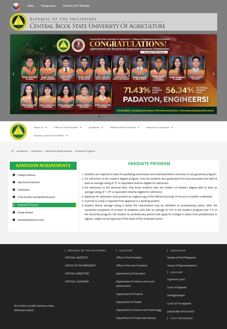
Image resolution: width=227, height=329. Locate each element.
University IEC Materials (76, 5)
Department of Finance (129, 294)
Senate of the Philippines (181, 257)
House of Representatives (182, 265)
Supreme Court (176, 279)
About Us (40, 127)
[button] (99, 116)
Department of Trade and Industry (136, 318)
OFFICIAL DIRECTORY (77, 273)
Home (30, 5)
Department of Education (130, 273)
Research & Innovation (159, 127)
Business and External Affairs (51, 135)
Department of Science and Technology (138, 310)
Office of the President (68, 127)
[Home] (12, 151)
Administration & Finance (124, 127)
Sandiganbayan (176, 295)
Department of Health (129, 302)
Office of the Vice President (131, 265)
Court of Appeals (177, 287)
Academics (96, 127)
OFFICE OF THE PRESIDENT (80, 265)
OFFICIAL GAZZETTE (76, 257)
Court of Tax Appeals (179, 303)
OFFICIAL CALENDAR (77, 281)
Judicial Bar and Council (180, 311)
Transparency (48, 5)
